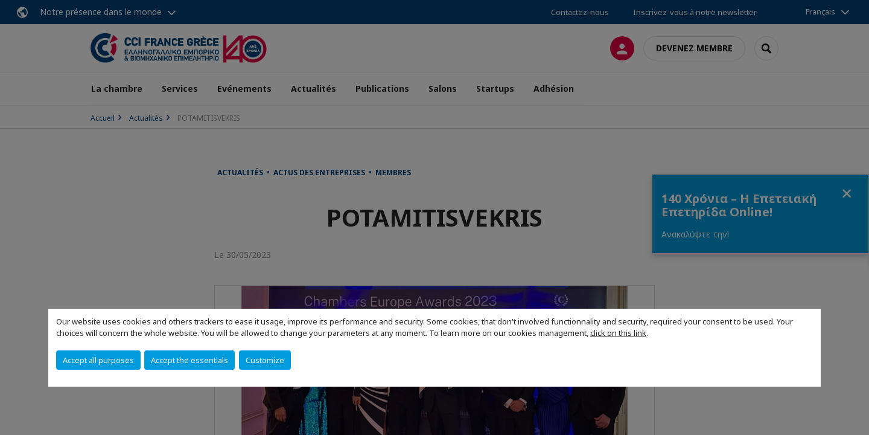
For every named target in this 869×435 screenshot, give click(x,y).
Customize (265, 360)
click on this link (618, 332)
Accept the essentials (189, 360)
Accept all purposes (98, 360)
